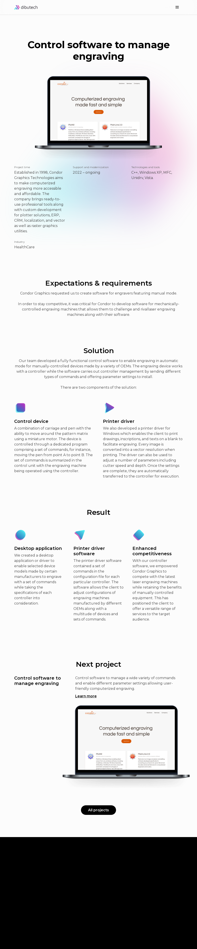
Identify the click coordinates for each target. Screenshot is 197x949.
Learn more (86, 696)
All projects (98, 810)
